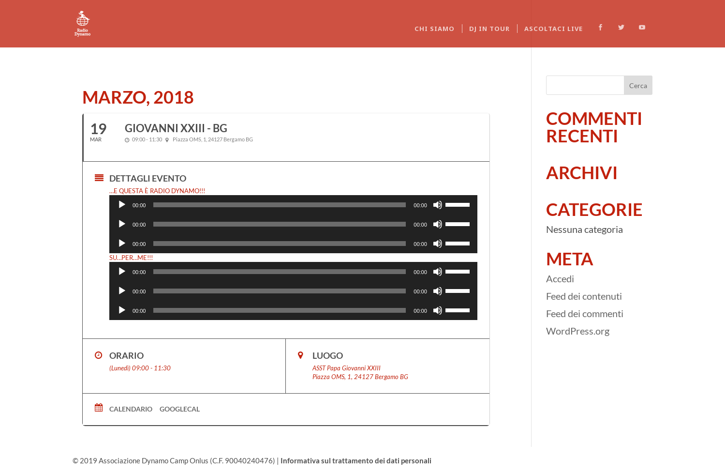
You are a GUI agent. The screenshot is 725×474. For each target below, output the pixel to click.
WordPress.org (577, 330)
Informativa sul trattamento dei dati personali (356, 460)
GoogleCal (180, 409)
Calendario (130, 409)
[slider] (279, 204)
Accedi (560, 278)
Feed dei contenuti (584, 296)
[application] (293, 204)
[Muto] (438, 205)
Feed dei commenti (584, 313)
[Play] (122, 205)
